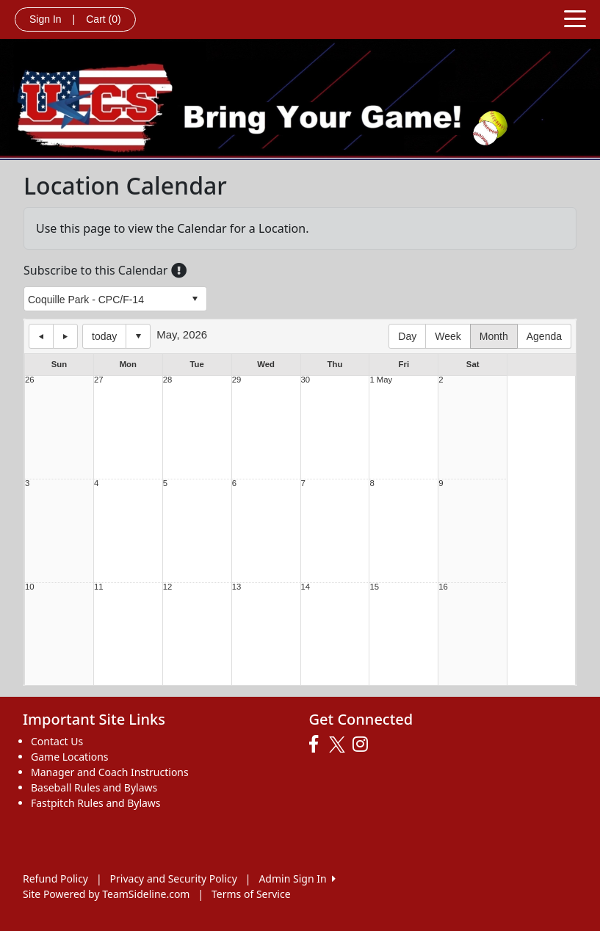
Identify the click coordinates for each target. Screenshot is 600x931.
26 (30, 380)
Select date (138, 336)
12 (168, 587)
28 (168, 380)
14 (306, 587)
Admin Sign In (297, 878)
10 (30, 587)
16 (443, 587)
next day (65, 336)
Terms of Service (251, 894)
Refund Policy (55, 878)
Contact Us (57, 741)
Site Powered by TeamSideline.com (106, 894)
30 (306, 380)
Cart (103, 19)
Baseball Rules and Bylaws (94, 787)
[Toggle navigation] (575, 17)
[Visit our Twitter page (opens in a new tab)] (339, 744)
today (104, 336)
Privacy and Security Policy (173, 878)
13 (237, 587)
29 (237, 380)
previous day (41, 336)
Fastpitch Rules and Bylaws (96, 803)
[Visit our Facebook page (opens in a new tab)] (317, 744)
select (194, 299)
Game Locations (70, 757)
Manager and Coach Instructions (110, 772)
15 (374, 587)
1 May (380, 380)
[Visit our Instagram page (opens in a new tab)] (364, 744)
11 (99, 587)
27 (99, 380)
